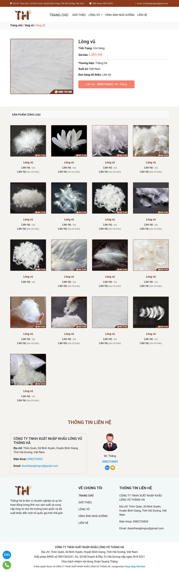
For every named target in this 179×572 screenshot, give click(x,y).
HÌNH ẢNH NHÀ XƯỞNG (120, 15)
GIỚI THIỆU (79, 15)
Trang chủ (16, 25)
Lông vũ (28, 162)
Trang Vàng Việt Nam (134, 566)
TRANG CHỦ (58, 15)
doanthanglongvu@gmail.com (40, 466)
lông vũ (29, 25)
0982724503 (105, 84)
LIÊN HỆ (142, 15)
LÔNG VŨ (94, 15)
